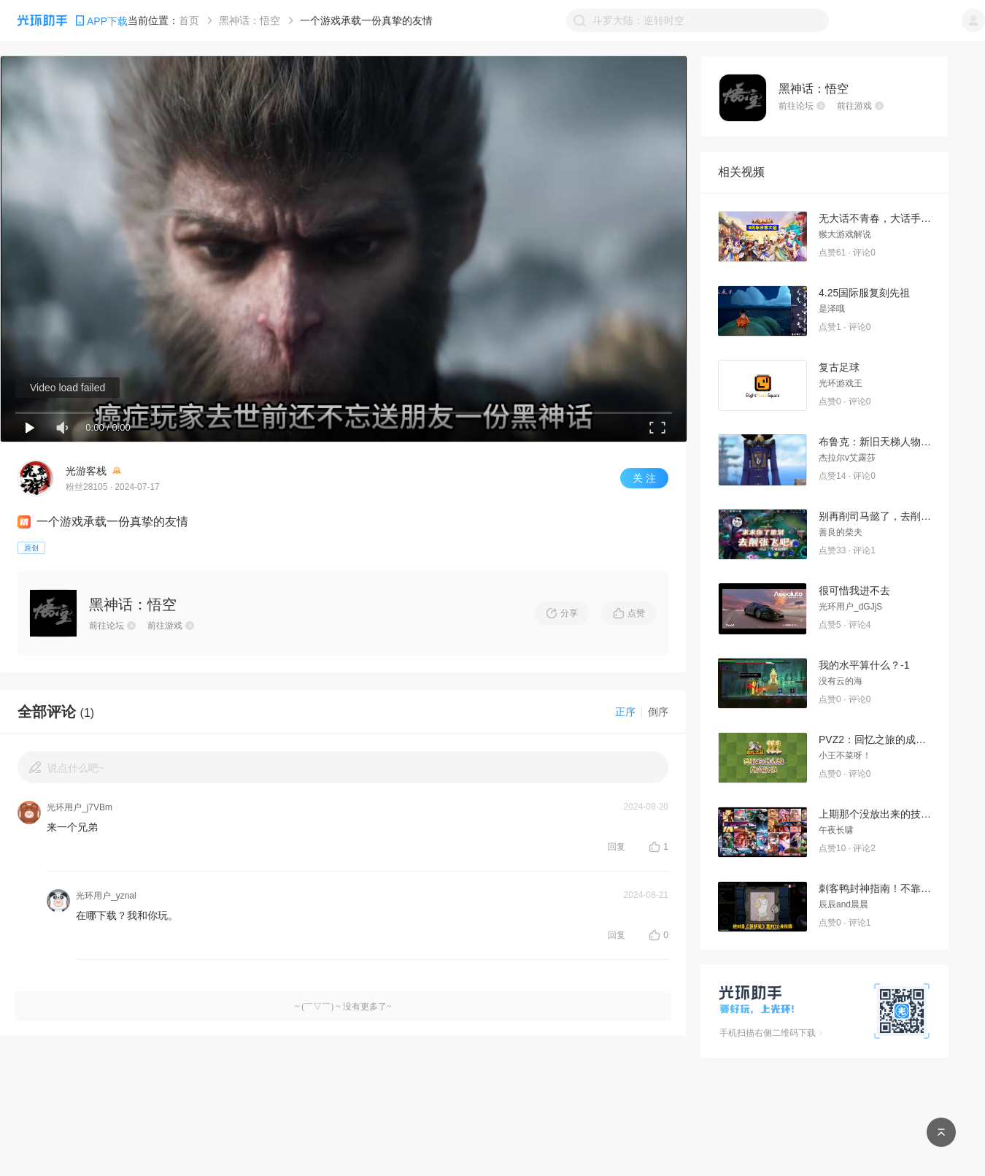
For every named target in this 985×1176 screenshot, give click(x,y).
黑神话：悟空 (249, 20)
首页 (189, 20)
